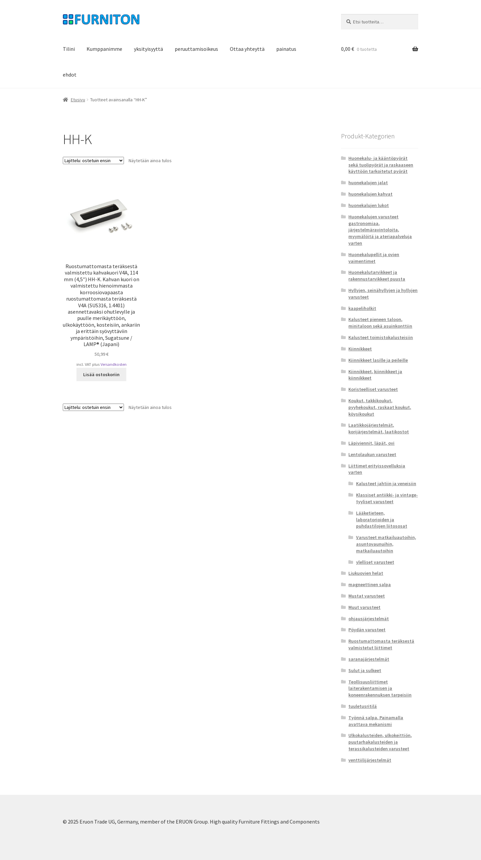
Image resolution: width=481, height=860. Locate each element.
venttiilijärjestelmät (369, 760)
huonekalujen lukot (368, 205)
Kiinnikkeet (360, 349)
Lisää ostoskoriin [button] (101, 374)
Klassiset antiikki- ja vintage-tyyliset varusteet (387, 498)
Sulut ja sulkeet (364, 670)
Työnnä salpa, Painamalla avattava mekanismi (375, 721)
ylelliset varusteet (375, 562)
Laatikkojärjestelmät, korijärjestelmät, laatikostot (378, 428)
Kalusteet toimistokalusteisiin (380, 337)
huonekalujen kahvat (370, 194)
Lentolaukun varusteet (372, 454)
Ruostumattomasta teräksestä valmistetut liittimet (381, 644)
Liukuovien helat (365, 573)
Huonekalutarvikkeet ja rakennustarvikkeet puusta (376, 275)
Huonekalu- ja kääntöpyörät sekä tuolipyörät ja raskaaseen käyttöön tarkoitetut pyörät (380, 165)
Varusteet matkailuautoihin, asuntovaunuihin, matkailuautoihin (386, 544)
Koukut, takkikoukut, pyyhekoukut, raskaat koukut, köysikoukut (379, 407)
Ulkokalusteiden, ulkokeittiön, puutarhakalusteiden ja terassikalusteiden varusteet (380, 742)
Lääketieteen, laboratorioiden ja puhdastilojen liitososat (381, 519)
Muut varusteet (364, 607)
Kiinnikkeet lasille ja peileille (378, 360)
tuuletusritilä (362, 706)
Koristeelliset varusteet (373, 389)
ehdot (69, 74)
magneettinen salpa (369, 584)
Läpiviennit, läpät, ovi (371, 443)
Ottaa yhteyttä (247, 48)
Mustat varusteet (366, 596)
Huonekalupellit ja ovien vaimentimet (373, 257)
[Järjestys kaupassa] (93, 160)
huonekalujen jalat (368, 183)
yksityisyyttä (148, 48)
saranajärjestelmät (368, 659)
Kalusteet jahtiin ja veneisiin (386, 483)
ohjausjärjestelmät (368, 619)
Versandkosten (114, 364)
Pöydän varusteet (366, 630)
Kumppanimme (104, 48)
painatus (286, 48)
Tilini (69, 48)
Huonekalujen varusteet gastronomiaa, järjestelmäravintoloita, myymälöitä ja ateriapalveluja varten (380, 230)
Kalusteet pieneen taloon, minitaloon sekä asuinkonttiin (380, 322)
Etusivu (78, 100)
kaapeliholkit (362, 308)
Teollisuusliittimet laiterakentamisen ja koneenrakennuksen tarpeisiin (380, 688)
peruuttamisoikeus (196, 48)
